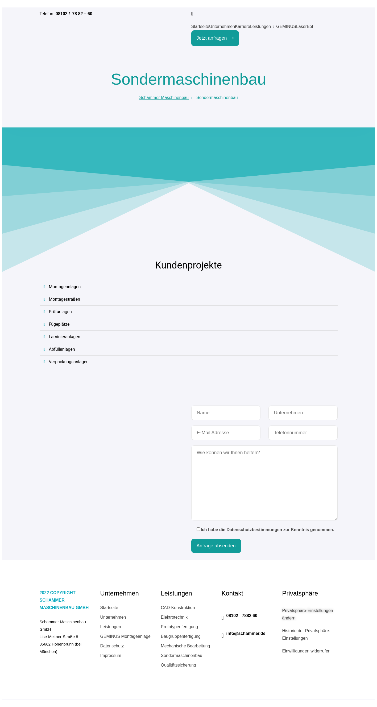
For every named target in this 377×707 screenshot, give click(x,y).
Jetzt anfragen (215, 38)
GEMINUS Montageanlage (125, 636)
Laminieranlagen (64, 336)
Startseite (200, 26)
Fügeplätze (59, 324)
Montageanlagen (65, 286)
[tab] (189, 287)
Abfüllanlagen (62, 349)
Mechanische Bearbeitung (185, 646)
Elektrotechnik (174, 617)
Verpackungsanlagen (69, 361)
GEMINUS (286, 26)
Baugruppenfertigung (181, 636)
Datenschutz (112, 646)
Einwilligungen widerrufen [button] (306, 651)
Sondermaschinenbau (181, 655)
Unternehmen (222, 26)
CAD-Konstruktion (178, 607)
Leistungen (260, 26)
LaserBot (304, 26)
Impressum (110, 655)
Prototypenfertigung (179, 627)
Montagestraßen (64, 299)
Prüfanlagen (60, 311)
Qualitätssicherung (178, 665)
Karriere (242, 26)
